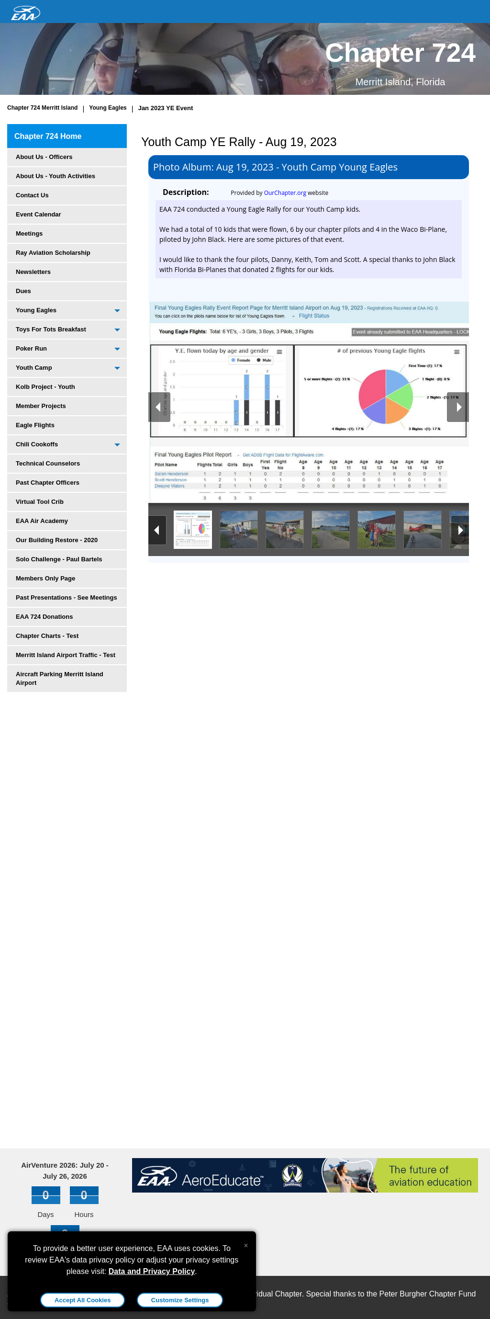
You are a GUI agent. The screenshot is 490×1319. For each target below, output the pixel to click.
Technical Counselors (48, 463)
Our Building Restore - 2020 (57, 540)
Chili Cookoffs (37, 444)
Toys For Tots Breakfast (51, 329)
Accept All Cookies (83, 1300)
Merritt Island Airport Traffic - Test (65, 655)
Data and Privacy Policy (152, 1271)
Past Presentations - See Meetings (66, 597)
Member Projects (41, 405)
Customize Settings (180, 1300)
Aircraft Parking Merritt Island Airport (59, 678)
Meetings (29, 233)
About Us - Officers (44, 156)
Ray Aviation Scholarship (53, 252)
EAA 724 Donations (44, 616)
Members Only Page (45, 578)
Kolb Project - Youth (45, 386)
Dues (23, 291)
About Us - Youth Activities (55, 176)
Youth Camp (34, 367)
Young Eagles (107, 107)
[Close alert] (246, 1243)
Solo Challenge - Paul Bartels (59, 559)
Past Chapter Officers (47, 482)
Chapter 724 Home (48, 136)
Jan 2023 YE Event (165, 108)
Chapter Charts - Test (47, 635)
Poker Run (31, 348)
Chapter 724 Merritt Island (42, 107)
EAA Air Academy (42, 520)
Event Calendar (38, 214)
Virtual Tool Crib (40, 501)
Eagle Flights (35, 425)
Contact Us (32, 195)
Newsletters (33, 271)
